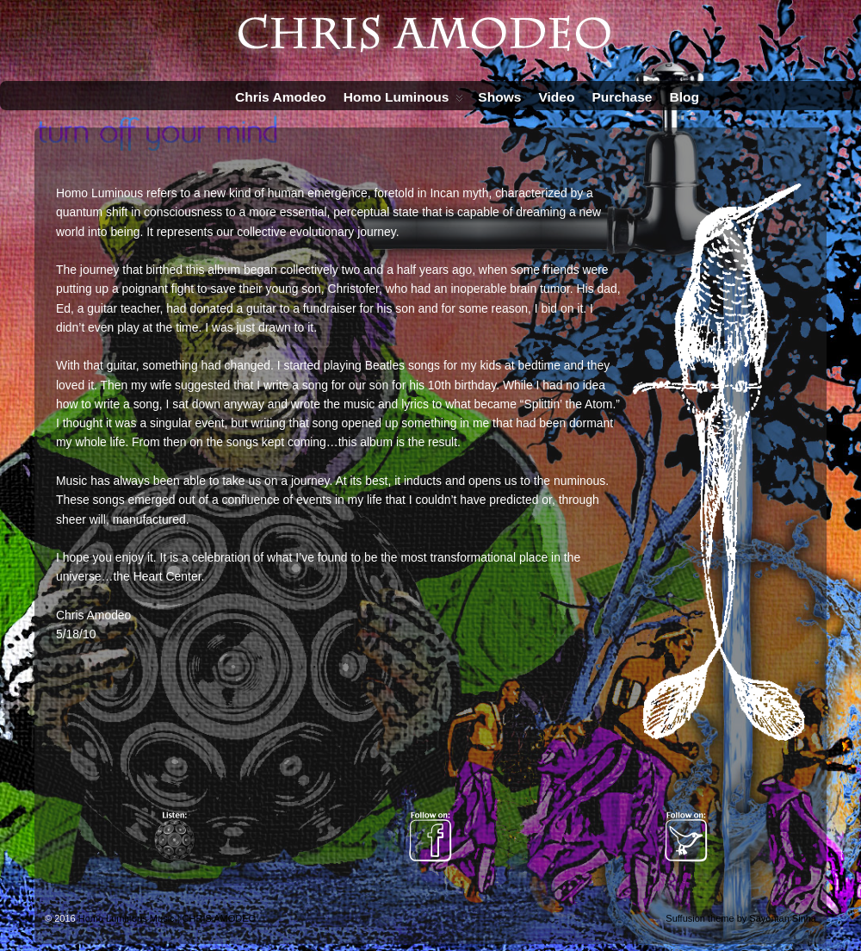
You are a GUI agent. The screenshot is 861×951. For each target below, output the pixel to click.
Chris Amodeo (280, 97)
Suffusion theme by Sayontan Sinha (741, 918)
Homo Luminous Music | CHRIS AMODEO (167, 918)
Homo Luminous (404, 100)
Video (556, 97)
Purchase (622, 97)
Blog (684, 97)
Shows (499, 97)
